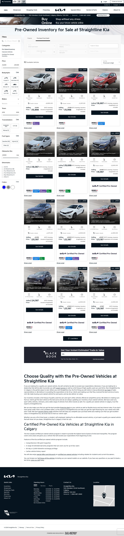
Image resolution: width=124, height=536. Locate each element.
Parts (50, 486)
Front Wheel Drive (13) (9, 173)
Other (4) (6, 145)
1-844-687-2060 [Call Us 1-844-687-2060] (85, 15)
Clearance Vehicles (7, 52)
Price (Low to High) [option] (108, 63)
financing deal (65, 407)
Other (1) (6, 177)
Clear (17, 72)
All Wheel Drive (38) (9, 169)
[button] (6, 1)
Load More (73, 338)
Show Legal (28, 128)
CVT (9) (15, 126)
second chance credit (45, 411)
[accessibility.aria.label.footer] (71, 533)
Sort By (105, 61)
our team (108, 390)
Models (10, 103)
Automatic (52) (6, 126)
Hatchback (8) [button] (15, 80)
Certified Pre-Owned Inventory (8, 55)
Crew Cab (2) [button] (14, 87)
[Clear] (19, 41)
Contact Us (107, 5)
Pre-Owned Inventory (8, 49)
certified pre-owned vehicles (67, 454)
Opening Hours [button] (103, 15)
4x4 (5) (6, 167)
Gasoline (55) (6, 141)
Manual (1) (6, 130)
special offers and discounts (46, 454)
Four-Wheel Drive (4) (9, 171)
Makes (10, 99)
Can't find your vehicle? (98, 359)
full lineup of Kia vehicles (46, 458)
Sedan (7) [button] (14, 93)
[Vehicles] (82, 354)
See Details (39, 117)
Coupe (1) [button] (6, 80)
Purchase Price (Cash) (43, 38)
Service (43, 486)
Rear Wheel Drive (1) (9, 175)
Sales (35, 486)
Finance (30, 38)
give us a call (35, 460)
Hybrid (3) (15, 141)
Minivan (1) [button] (6, 87)
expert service (61, 388)
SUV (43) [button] (6, 93)
